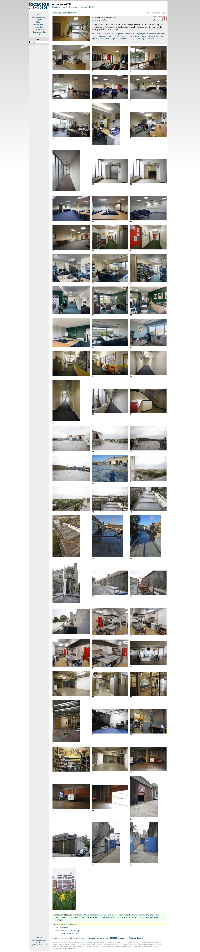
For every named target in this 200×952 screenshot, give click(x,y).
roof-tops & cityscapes (137, 38)
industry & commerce (70, 7)
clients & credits (39, 32)
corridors (118, 36)
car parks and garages (135, 33)
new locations (39, 24)
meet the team (39, 29)
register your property (39, 945)
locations (56, 7)
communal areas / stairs (102, 36)
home (39, 14)
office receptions (111, 38)
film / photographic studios (134, 36)
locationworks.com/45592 (155, 13)
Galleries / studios (70, 933)
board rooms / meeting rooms (111, 33)
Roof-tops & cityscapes (72, 930)
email (122, 938)
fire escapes (153, 36)
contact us (39, 27)
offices (84, 7)
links (39, 34)
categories (39, 19)
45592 (91, 7)
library (39, 22)
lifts (161, 36)
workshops (153, 38)
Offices (65, 927)
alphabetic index (39, 17)
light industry (97, 38)
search (39, 942)
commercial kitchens (155, 33)
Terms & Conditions (71, 948)
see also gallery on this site (64, 924)
